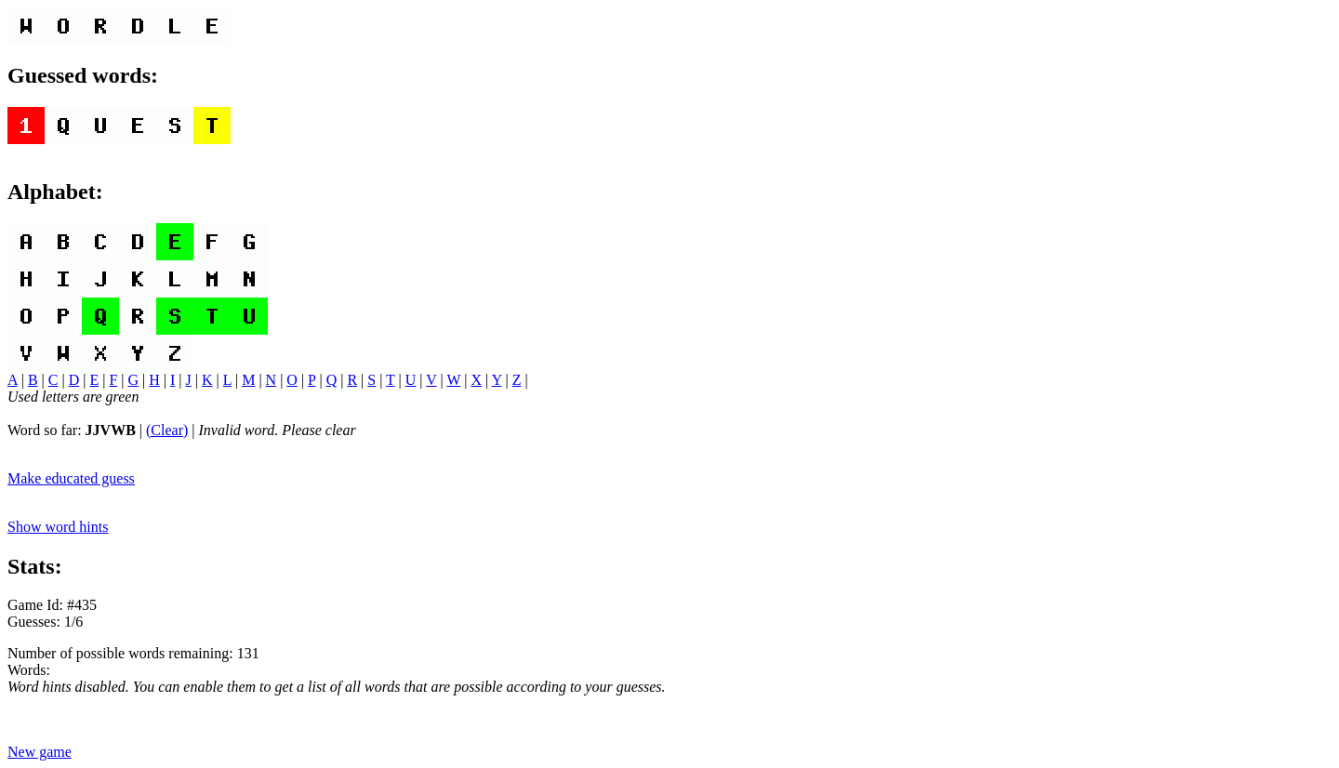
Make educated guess (71, 478)
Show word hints (57, 527)
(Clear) (167, 430)
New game (39, 752)
